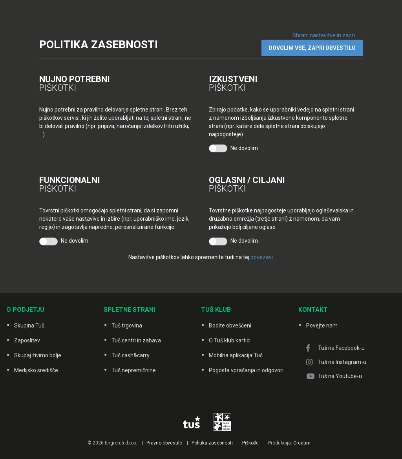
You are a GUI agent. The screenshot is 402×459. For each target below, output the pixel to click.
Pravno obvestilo (164, 443)
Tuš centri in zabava (136, 340)
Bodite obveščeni (230, 325)
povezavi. (262, 257)
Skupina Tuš (29, 325)
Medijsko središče (36, 370)
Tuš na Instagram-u (342, 362)
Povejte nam (322, 325)
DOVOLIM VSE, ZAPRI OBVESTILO (312, 48)
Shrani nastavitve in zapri (323, 35)
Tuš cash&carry (130, 355)
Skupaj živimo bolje (37, 355)
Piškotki (250, 443)
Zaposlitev (27, 340)
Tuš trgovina (126, 325)
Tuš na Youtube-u (340, 376)
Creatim (302, 443)
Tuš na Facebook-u (341, 348)
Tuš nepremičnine (133, 370)
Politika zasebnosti (212, 443)
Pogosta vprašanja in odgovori (246, 370)
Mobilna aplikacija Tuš (236, 355)
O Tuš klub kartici (229, 340)
